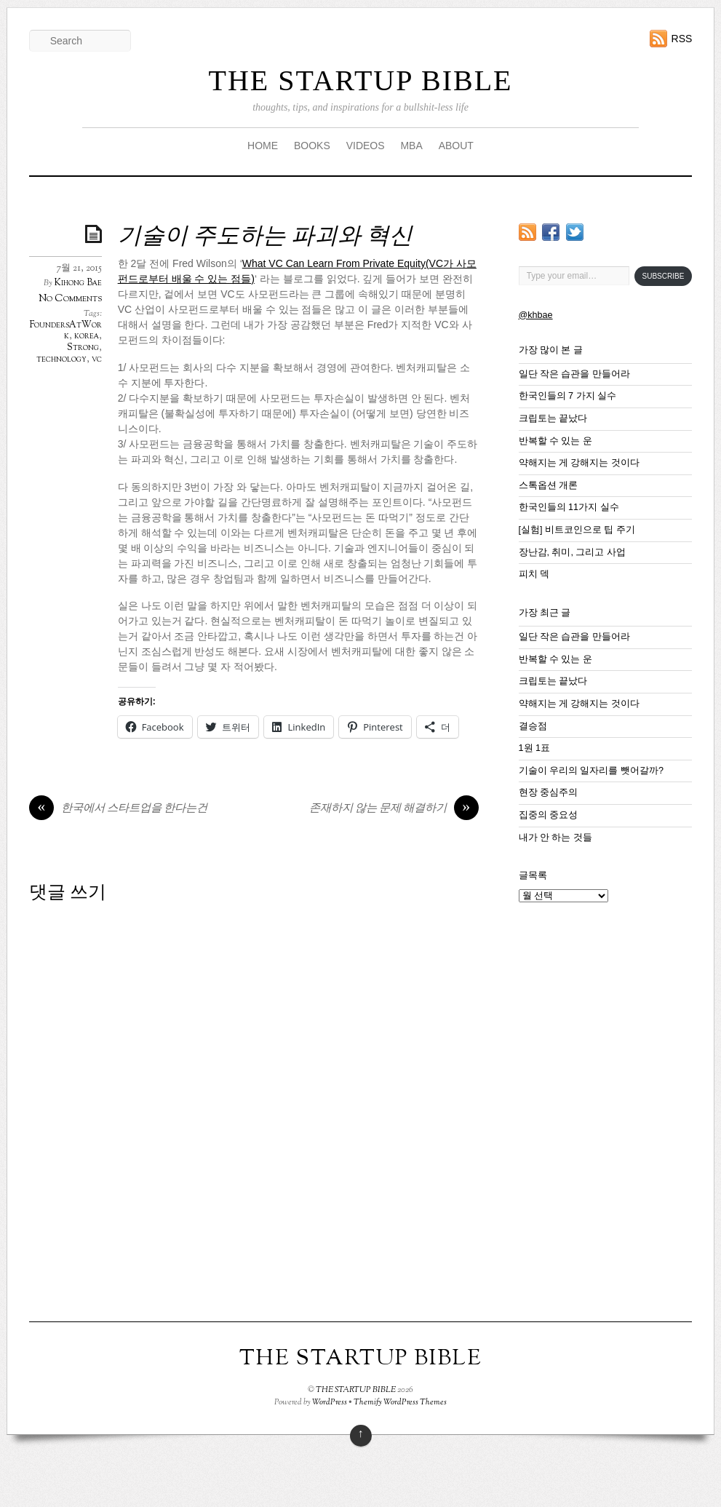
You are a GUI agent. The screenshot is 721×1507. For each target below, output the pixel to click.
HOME (262, 145)
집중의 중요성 (548, 815)
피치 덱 (534, 574)
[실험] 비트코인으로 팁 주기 (577, 530)
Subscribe (663, 276)
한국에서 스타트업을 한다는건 (118, 809)
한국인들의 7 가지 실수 (568, 396)
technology (61, 359)
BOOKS (312, 145)
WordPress (329, 1402)
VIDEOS (365, 145)
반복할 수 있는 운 (556, 441)
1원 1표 (535, 748)
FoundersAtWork (66, 331)
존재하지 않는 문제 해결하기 (394, 809)
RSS (682, 38)
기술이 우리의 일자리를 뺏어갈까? (591, 771)
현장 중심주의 (548, 792)
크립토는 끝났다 (553, 418)
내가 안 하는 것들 (556, 837)
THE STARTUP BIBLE (360, 80)
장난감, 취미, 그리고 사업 (572, 552)
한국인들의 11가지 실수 (569, 507)
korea (86, 336)
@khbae (536, 315)
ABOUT (456, 145)
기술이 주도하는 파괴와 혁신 (265, 237)
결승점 (533, 726)
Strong (83, 347)
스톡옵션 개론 (548, 485)
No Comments (70, 299)
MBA (411, 145)
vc (97, 359)
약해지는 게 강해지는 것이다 (579, 463)
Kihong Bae (78, 283)
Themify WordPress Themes (400, 1402)
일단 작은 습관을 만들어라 (575, 374)
